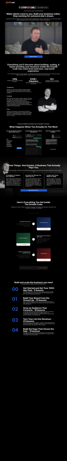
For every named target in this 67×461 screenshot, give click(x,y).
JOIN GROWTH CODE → (33, 190)
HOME (60, 2)
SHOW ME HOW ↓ (33, 56)
